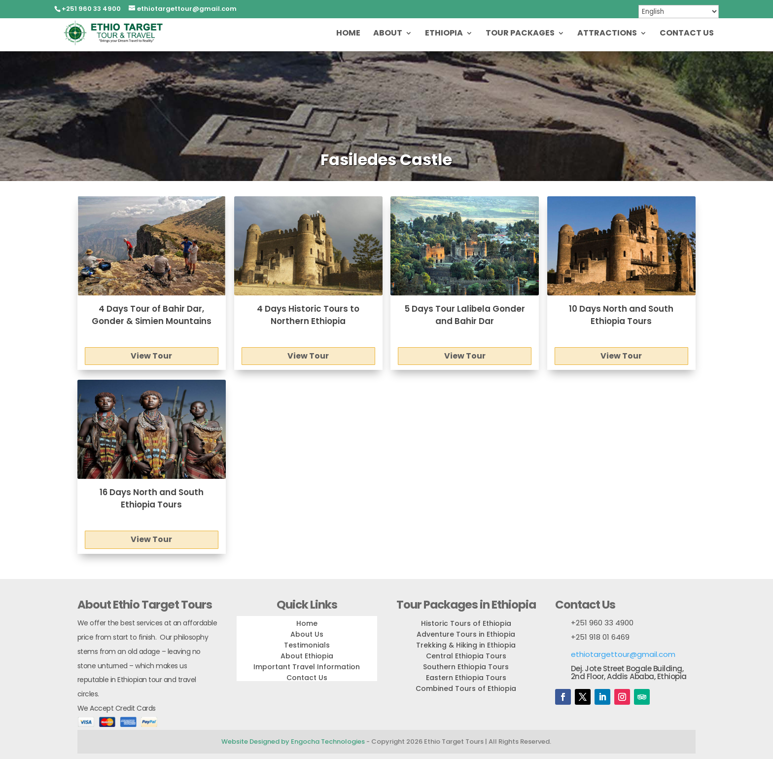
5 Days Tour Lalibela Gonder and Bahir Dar (464, 315)
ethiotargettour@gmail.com (623, 654)
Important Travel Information (306, 666)
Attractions (607, 34)
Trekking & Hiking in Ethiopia (466, 645)
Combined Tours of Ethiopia (466, 688)
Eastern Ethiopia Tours (466, 677)
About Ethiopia (307, 655)
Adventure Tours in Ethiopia (466, 634)
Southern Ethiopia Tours (466, 666)
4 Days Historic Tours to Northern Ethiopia (308, 315)
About (387, 34)
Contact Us (687, 34)
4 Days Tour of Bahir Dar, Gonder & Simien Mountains (151, 315)
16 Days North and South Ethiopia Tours (152, 498)
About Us (306, 634)
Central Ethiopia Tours (466, 655)
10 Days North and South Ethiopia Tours (621, 315)
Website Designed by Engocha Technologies (293, 741)
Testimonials (307, 645)
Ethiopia (444, 34)
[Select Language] (678, 11)
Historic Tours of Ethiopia (466, 623)
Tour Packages (520, 34)
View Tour (151, 355)
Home (348, 34)
